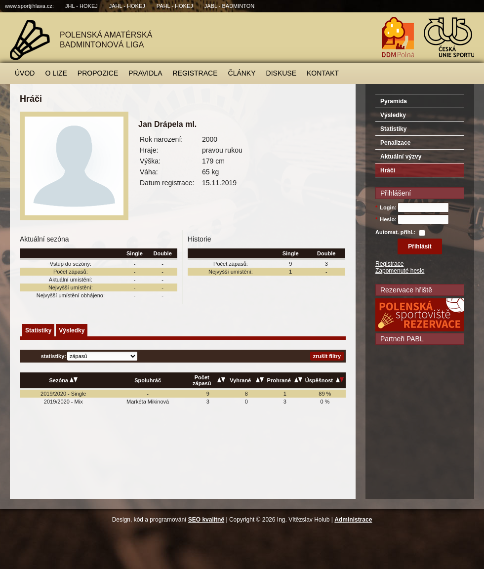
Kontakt (323, 73)
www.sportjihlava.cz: (29, 6)
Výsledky (71, 330)
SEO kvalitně (206, 519)
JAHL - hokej (127, 6)
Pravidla (145, 73)
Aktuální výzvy (400, 156)
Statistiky (38, 330)
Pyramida (393, 101)
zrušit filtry (327, 356)
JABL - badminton (229, 6)
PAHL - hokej (175, 6)
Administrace (353, 519)
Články (242, 73)
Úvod (25, 73)
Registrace (195, 73)
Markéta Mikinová (147, 402)
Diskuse (281, 73)
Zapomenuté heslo (399, 270)
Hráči (387, 170)
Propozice (98, 73)
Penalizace (395, 142)
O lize (56, 73)
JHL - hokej (81, 6)
